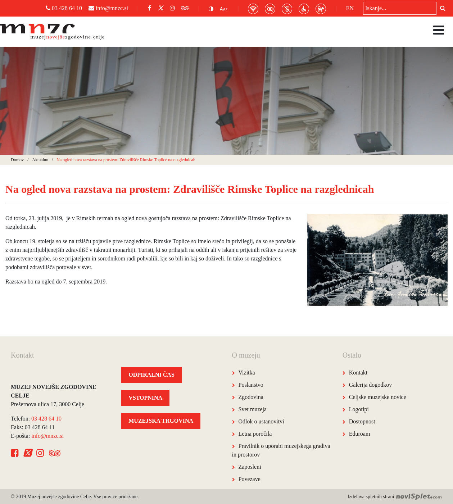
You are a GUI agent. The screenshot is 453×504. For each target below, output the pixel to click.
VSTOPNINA (145, 398)
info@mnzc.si (108, 8)
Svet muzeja (253, 409)
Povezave (250, 479)
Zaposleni (250, 467)
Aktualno (40, 159)
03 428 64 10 (64, 8)
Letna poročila (255, 434)
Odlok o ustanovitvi (261, 421)
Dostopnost (362, 421)
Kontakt (358, 372)
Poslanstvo (251, 385)
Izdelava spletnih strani (395, 496)
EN (350, 8)
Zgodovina (251, 397)
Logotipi (359, 409)
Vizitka (247, 372)
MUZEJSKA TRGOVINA (160, 421)
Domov (17, 159)
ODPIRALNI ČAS (151, 375)
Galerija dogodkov (370, 385)
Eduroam (359, 434)
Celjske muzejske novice (377, 397)
